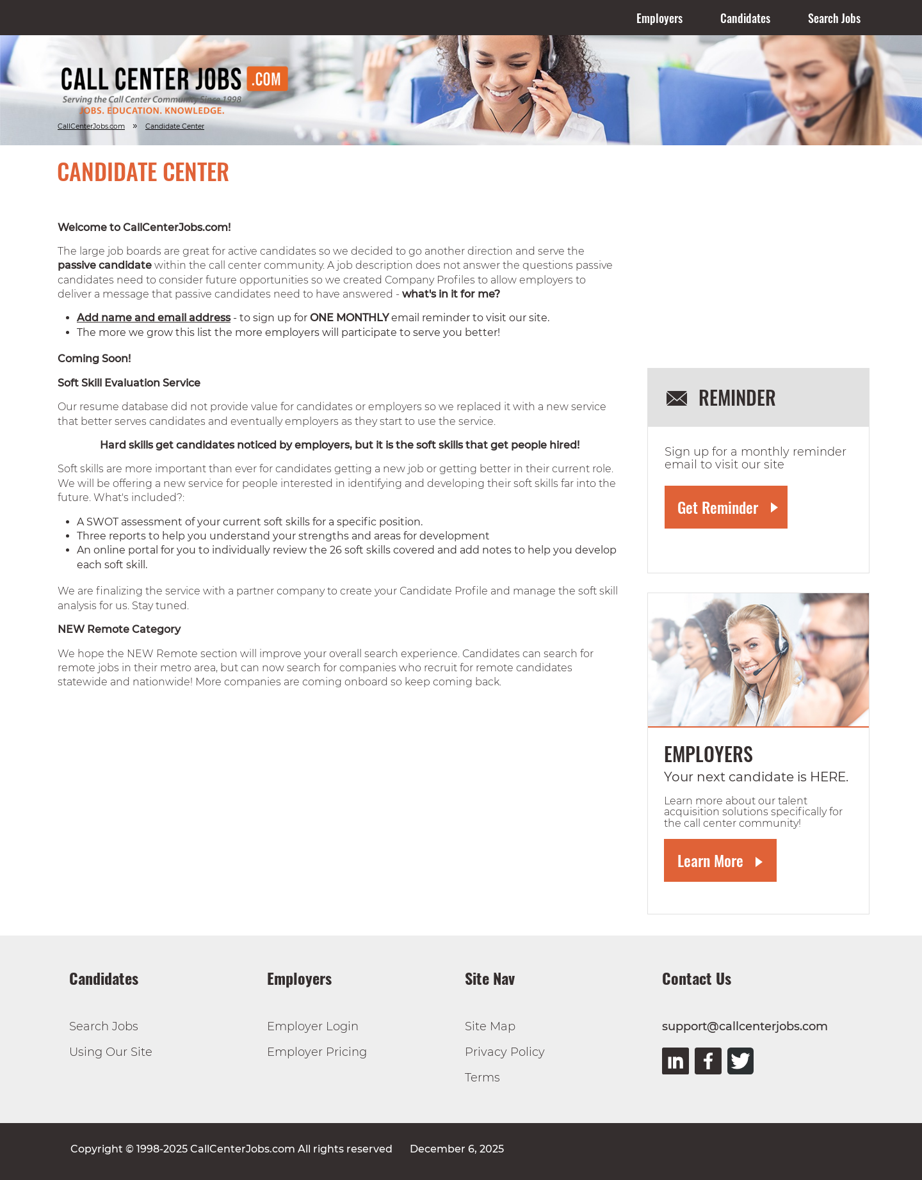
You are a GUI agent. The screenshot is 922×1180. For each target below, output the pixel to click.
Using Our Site (110, 1052)
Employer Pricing (317, 1052)
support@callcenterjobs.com (745, 1026)
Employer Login (313, 1026)
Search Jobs (834, 18)
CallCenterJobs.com (91, 126)
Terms (482, 1078)
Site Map (490, 1026)
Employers (659, 18)
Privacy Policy (505, 1052)
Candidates (745, 18)
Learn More (710, 860)
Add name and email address (153, 318)
